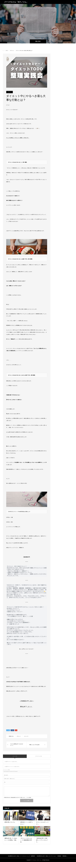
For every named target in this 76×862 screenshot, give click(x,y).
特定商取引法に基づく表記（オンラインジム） (46, 856)
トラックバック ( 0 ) (38, 756)
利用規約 (59, 856)
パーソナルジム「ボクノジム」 (16, 2)
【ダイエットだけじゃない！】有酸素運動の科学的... (26, 840)
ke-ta (12, 736)
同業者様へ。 (65, 856)
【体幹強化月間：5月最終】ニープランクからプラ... (42, 840)
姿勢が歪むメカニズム (10, 822)
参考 (37, 128)
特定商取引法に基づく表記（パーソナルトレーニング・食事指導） (22, 856)
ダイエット (19, 736)
